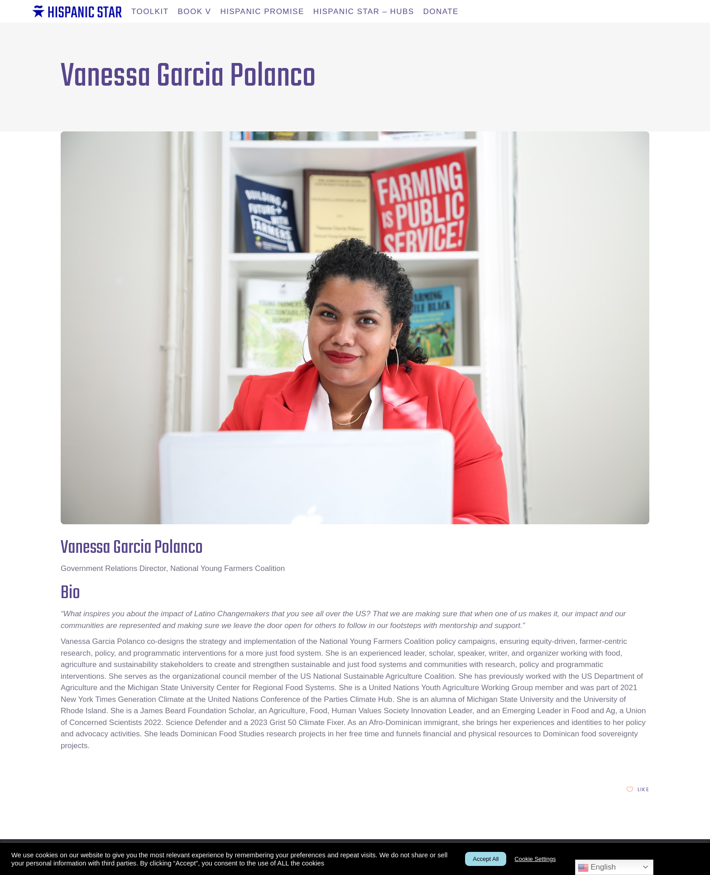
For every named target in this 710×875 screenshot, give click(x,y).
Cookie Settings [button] (535, 859)
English (597, 867)
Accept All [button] (486, 859)
